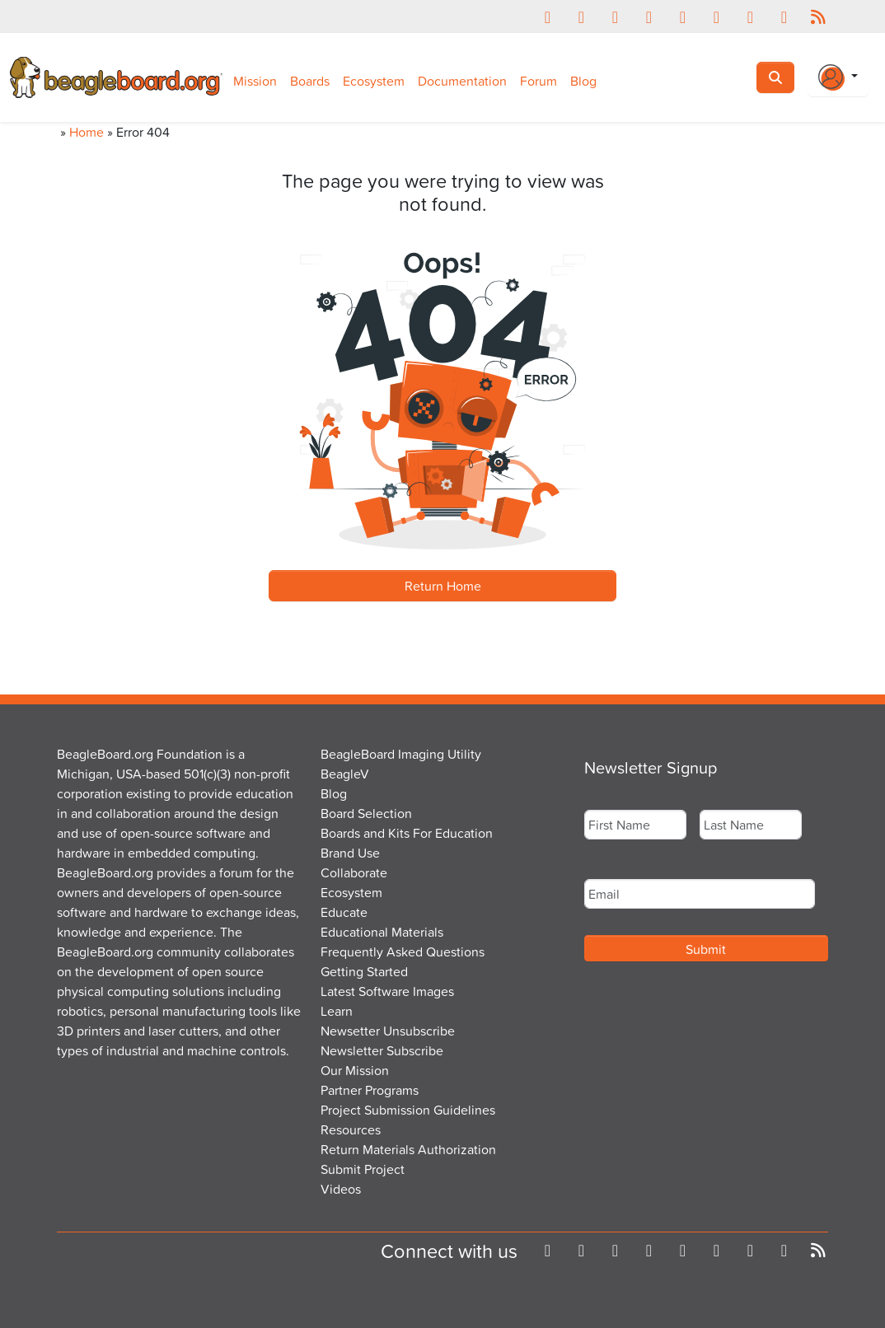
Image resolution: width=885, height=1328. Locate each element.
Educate (344, 912)
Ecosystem (374, 81)
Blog (583, 81)
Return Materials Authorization (408, 1149)
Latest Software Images (387, 991)
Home (86, 132)
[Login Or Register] (838, 77)
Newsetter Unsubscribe (388, 1031)
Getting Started (364, 971)
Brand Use (350, 853)
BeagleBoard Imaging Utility (401, 754)
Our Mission (355, 1070)
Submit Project (363, 1169)
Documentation (462, 81)
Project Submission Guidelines (408, 1110)
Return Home (443, 586)
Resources (351, 1129)
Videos (341, 1189)
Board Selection (366, 813)
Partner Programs (370, 1090)
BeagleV (345, 774)
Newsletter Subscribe (382, 1050)
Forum (538, 81)
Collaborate (354, 872)
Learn (337, 1011)
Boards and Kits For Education (407, 833)
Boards (310, 81)
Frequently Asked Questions (403, 951)
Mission (255, 81)
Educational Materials (382, 932)
